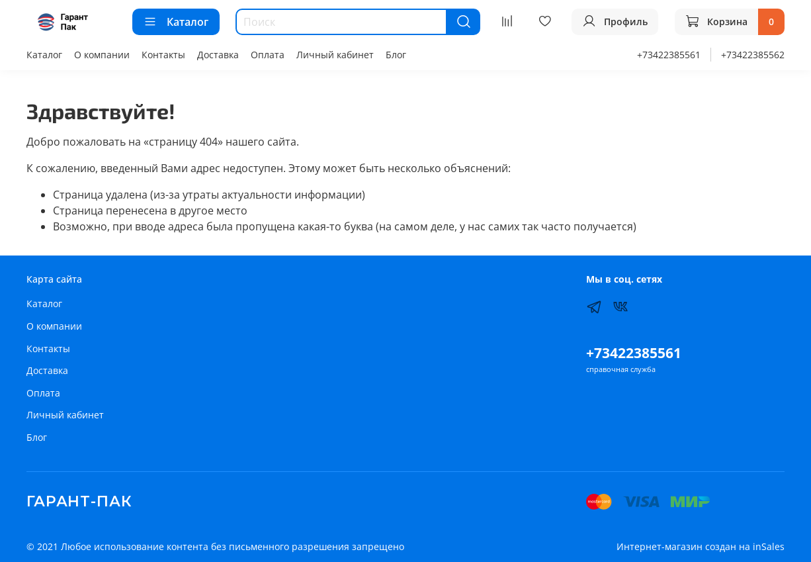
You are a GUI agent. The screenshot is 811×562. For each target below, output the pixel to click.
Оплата (267, 54)
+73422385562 (753, 54)
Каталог (176, 22)
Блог (396, 54)
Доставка (218, 54)
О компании (102, 54)
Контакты (163, 54)
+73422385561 (669, 54)
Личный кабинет (335, 54)
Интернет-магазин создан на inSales (701, 546)
